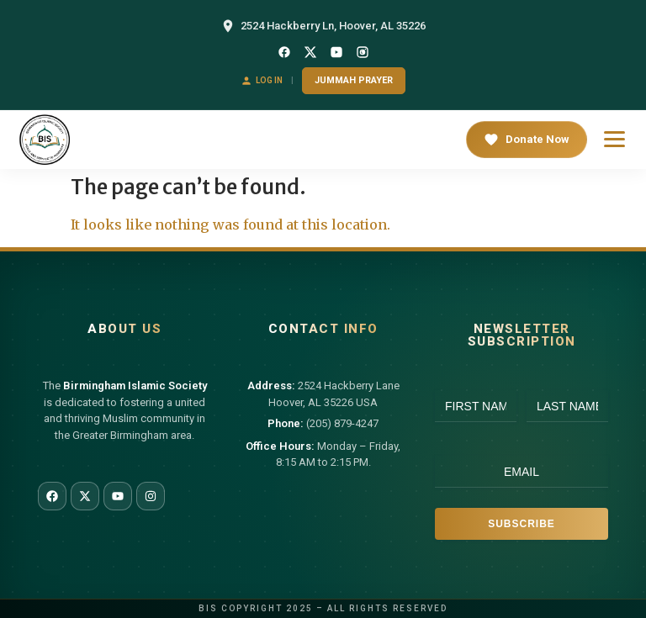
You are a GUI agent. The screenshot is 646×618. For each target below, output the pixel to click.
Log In (262, 81)
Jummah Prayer (354, 80)
